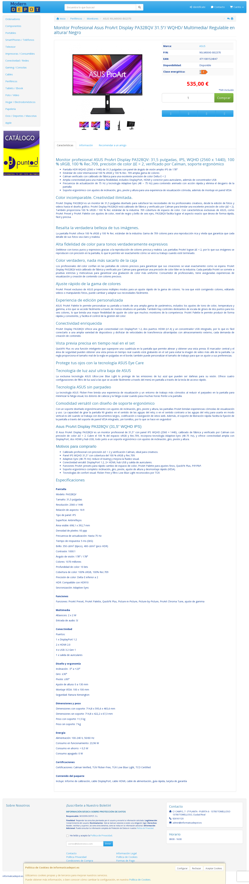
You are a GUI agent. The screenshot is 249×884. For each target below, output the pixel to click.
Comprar (223, 98)
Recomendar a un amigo (112, 145)
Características (65, 145)
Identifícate (197, 7)
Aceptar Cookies (214, 868)
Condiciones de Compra (79, 860)
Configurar (182, 868)
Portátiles (10, 33)
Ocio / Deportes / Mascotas (21, 115)
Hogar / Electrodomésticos (20, 102)
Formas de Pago (125, 860)
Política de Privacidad (145, 828)
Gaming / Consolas (16, 67)
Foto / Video (12, 95)
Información (86, 145)
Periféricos (11, 81)
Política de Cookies (139, 879)
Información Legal (126, 853)
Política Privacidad (76, 857)
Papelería (10, 109)
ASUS (202, 46)
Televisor (10, 46)
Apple (8, 122)
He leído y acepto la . (91, 835)
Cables (9, 74)
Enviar (108, 843)
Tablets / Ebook (14, 88)
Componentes (13, 26)
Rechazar (196, 868)
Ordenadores (12, 19)
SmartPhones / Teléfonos (19, 39)
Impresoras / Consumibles (20, 53)
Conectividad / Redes (17, 60)
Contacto (218, 7)
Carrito (237, 7)
